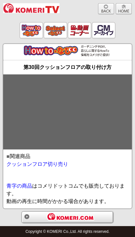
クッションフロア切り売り (37, 164)
